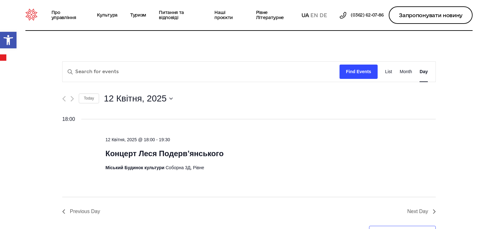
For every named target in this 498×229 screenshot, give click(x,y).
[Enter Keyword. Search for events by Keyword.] (201, 72)
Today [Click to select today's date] (89, 98)
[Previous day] (64, 99)
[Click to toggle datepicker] (138, 98)
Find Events (358, 71)
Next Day (421, 211)
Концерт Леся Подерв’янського (164, 153)
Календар (3, 57)
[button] (8, 40)
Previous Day (81, 211)
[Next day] (72, 99)
